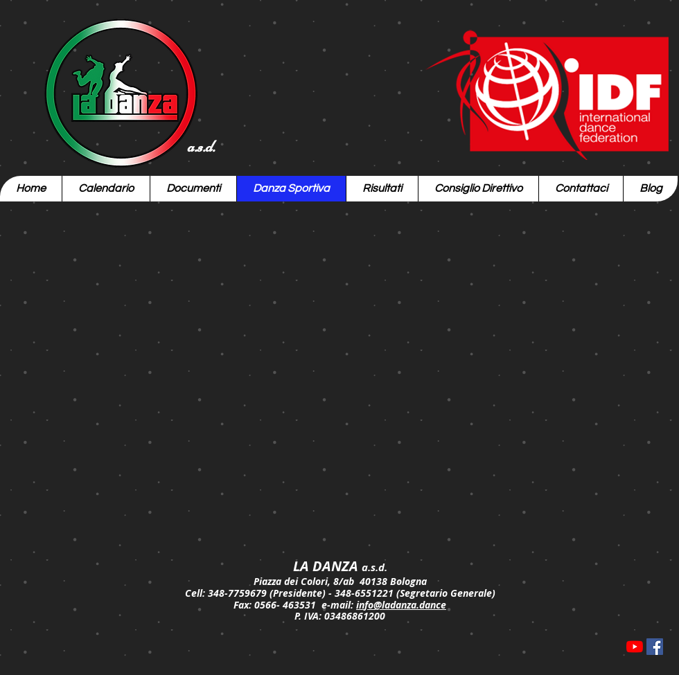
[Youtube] (634, 646)
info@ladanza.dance (401, 604)
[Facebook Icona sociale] (654, 646)
